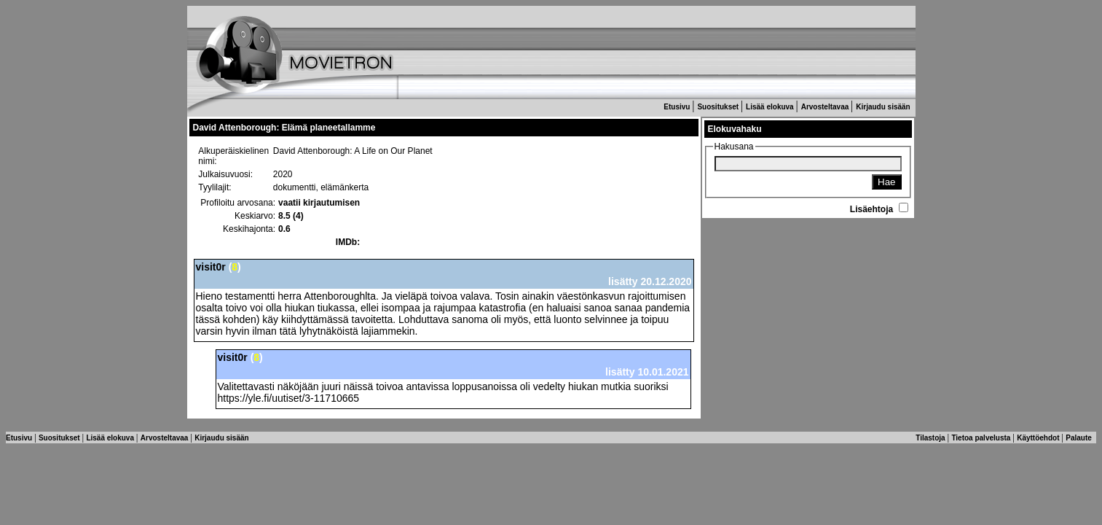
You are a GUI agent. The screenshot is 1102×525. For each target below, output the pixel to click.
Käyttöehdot (1039, 438)
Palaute (1079, 438)
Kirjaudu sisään (884, 107)
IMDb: (348, 242)
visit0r (211, 267)
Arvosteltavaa (826, 107)
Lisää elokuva (770, 107)
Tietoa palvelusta (981, 438)
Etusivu (678, 107)
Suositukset (718, 107)
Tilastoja (931, 438)
